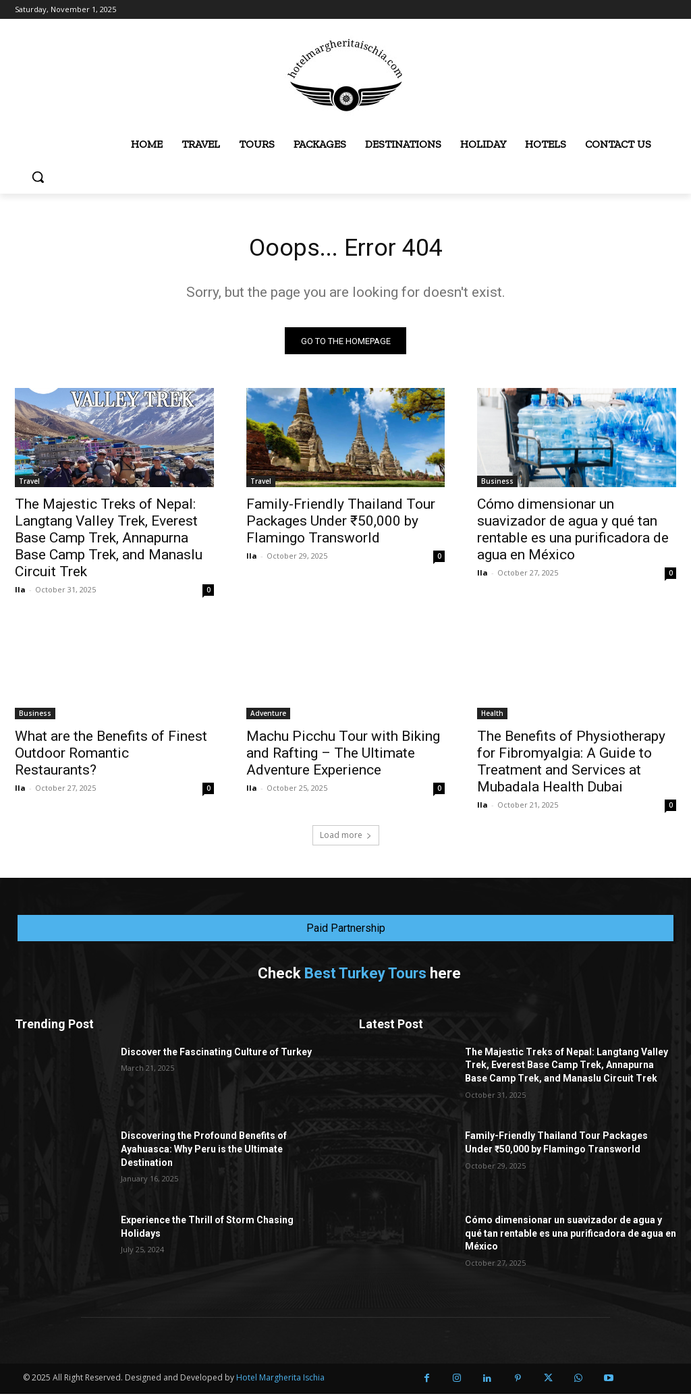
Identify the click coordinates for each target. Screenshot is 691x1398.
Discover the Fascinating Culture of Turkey (216, 1056)
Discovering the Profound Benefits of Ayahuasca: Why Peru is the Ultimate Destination (204, 1152)
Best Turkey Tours (365, 977)
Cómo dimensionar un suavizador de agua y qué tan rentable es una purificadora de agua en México (573, 533)
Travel (29, 485)
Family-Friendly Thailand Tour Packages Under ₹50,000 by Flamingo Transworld (340, 525)
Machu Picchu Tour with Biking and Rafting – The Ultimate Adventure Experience (343, 758)
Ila (20, 593)
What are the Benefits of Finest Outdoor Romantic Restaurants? (111, 758)
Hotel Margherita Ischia (280, 1381)
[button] (38, 177)
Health (492, 718)
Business (497, 485)
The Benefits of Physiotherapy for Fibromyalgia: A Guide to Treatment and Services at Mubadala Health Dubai (571, 766)
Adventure (268, 718)
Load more (346, 839)
